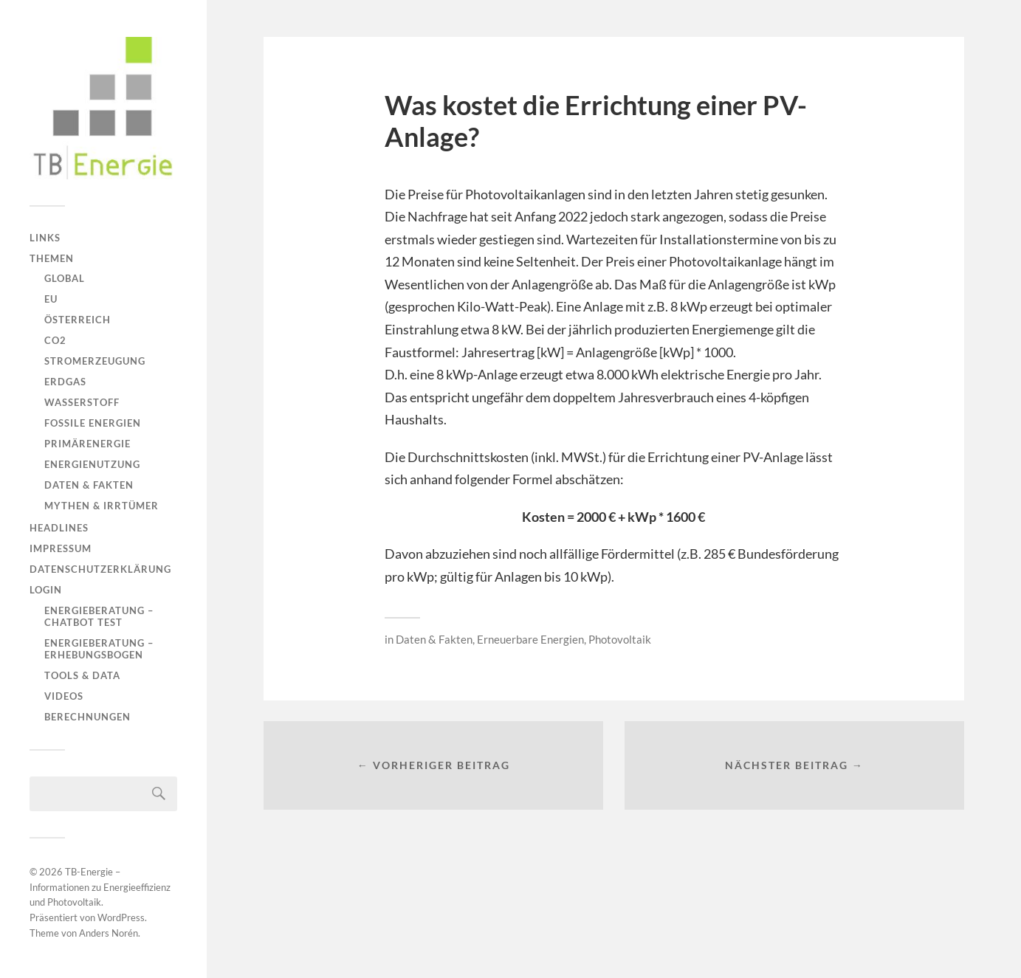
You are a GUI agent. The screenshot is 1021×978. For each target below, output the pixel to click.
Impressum (61, 548)
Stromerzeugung (94, 361)
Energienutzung (92, 464)
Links (45, 238)
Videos (63, 696)
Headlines (59, 528)
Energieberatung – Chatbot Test (99, 616)
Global (64, 278)
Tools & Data (82, 675)
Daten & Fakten (89, 485)
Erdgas (65, 382)
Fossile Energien (92, 423)
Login (46, 590)
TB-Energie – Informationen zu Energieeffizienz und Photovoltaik (100, 887)
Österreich (77, 320)
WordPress (121, 917)
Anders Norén (108, 933)
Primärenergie (87, 444)
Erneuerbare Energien (530, 639)
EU (51, 299)
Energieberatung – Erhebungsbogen (99, 649)
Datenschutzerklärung (100, 569)
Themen (52, 258)
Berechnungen (87, 717)
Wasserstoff (82, 402)
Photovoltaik (619, 639)
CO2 (55, 340)
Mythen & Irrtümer (101, 506)
